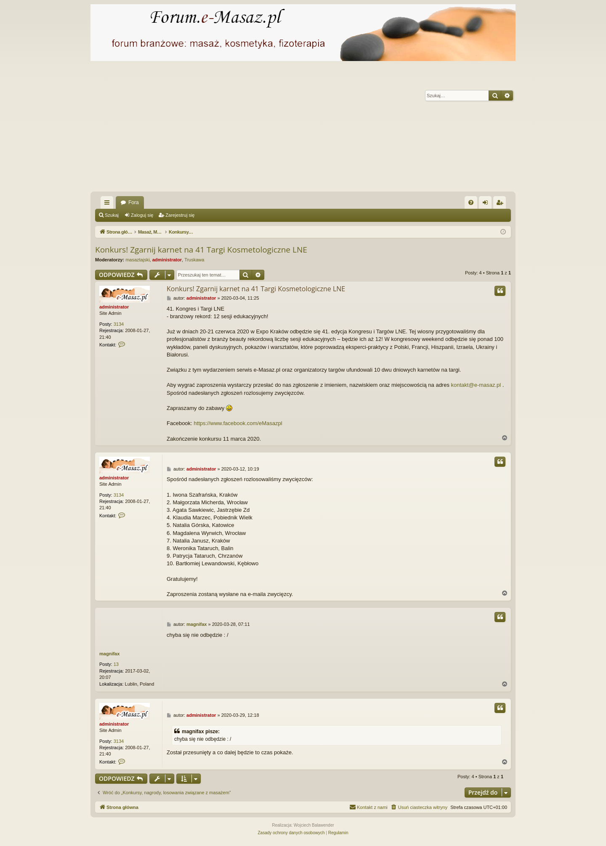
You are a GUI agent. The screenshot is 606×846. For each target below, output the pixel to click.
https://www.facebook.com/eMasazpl (238, 423)
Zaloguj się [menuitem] (487, 204)
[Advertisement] (342, 128)
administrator (167, 259)
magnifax (109, 653)
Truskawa (194, 259)
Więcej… (108, 204)
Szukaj (112, 215)
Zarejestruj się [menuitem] (501, 204)
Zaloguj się (142, 215)
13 (116, 664)
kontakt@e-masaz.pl (476, 385)
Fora (133, 202)
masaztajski (137, 259)
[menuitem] (471, 202)
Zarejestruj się (179, 215)
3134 (119, 324)
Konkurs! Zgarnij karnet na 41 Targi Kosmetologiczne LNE (201, 249)
